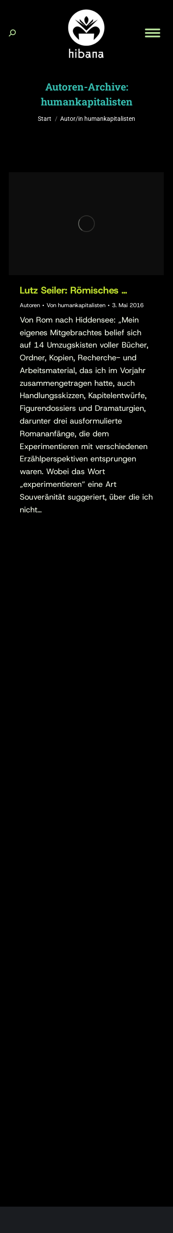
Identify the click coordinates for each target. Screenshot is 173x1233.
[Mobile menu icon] (152, 33)
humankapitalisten (87, 101)
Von (76, 305)
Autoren (30, 305)
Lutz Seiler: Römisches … (73, 290)
